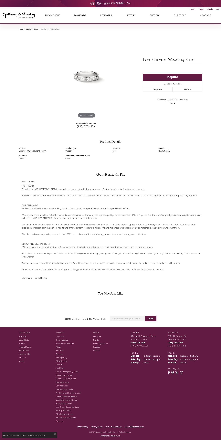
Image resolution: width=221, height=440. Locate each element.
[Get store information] (140, 346)
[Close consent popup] (55, 434)
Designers (106, 15)
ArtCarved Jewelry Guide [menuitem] (66, 417)
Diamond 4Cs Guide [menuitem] (64, 375)
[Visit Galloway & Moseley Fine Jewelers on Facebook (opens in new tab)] (169, 372)
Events (96, 340)
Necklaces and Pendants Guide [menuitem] (68, 393)
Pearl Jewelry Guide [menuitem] (64, 403)
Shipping (158, 89)
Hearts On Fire (164, 151)
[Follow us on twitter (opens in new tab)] (177, 372)
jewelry (28, 29)
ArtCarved (23, 336)
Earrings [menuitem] (59, 354)
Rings (36, 29)
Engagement (52, 15)
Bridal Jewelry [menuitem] (61, 357)
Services (96, 347)
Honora (22, 343)
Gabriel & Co (24, 340)
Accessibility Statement (134, 427)
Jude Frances (24, 350)
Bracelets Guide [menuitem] (62, 382)
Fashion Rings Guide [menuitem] (64, 389)
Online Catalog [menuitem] (62, 340)
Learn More (103, 5)
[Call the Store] (138, 342)
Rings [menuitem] (58, 347)
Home (21, 29)
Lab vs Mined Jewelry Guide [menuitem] (67, 371)
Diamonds (80, 15)
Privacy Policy (96, 427)
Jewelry (130, 15)
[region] (86, 76)
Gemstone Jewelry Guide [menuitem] (66, 378)
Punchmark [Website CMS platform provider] (115, 436)
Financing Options (100, 343)
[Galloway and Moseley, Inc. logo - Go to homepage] (19, 15)
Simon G (22, 357)
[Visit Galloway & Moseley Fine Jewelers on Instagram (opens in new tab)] (181, 372)
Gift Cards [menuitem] (60, 336)
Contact (205, 15)
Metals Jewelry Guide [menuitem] (64, 414)
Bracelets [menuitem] (60, 350)
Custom (154, 15)
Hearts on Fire (24, 354)
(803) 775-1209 (86, 126)
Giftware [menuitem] (59, 364)
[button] (193, 9)
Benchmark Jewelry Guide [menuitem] (66, 400)
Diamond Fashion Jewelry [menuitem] (66, 396)
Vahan (21, 361)
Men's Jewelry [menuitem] (61, 361)
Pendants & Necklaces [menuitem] (65, 343)
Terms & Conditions (113, 427)
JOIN (151, 318)
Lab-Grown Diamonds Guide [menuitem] (67, 407)
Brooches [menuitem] (60, 421)
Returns (187, 89)
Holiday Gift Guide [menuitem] (63, 410)
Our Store (180, 15)
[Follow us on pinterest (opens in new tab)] (172, 372)
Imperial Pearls (25, 347)
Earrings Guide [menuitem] (62, 385)
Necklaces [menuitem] (60, 368)
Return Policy (82, 427)
